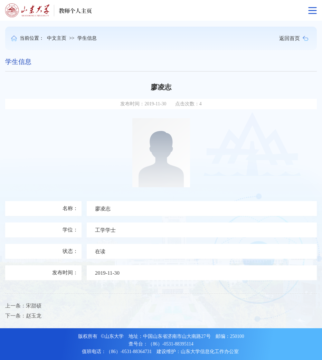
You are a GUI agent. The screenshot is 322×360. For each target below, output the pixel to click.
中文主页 (56, 38)
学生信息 (87, 38)
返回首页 (293, 38)
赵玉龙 (33, 316)
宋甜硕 (33, 306)
